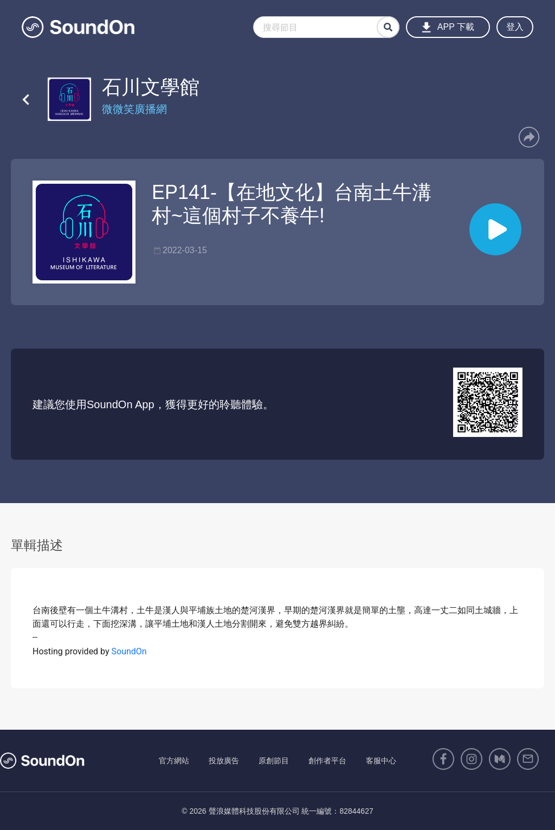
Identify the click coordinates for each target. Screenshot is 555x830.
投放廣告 (224, 760)
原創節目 (274, 760)
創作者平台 (327, 760)
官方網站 (174, 760)
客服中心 (381, 760)
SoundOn (129, 651)
